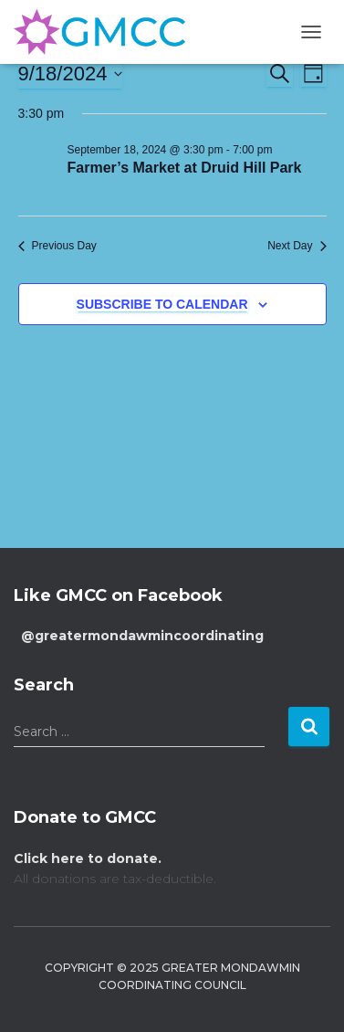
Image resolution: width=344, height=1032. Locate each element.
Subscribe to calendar (162, 304)
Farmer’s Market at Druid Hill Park (185, 167)
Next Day (296, 245)
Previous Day (57, 245)
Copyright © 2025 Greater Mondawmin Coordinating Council (172, 976)
